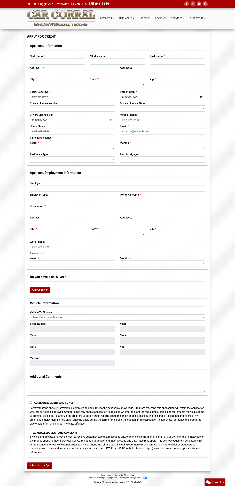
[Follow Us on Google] (205, 3)
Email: (123, 126)
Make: (33, 335)
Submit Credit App (39, 465)
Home (103, 475)
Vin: (122, 346)
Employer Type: (39, 194)
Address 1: (36, 67)
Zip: (152, 79)
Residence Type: (39, 154)
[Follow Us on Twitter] (192, 3)
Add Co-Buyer (40, 289)
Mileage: (35, 358)
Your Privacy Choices (136, 478)
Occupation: (37, 206)
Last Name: (156, 56)
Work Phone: (37, 241)
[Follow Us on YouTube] (199, 3)
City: (32, 79)
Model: (124, 335)
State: (93, 79)
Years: (33, 142)
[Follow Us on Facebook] (186, 3)
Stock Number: (38, 323)
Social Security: (39, 91)
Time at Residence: (41, 137)
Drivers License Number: (44, 103)
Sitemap (122, 478)
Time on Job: (37, 253)
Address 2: (126, 67)
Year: (123, 323)
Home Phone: (38, 126)
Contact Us (119, 475)
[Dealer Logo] (61, 18)
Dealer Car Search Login (96, 478)
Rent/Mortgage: (129, 154)
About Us (110, 475)
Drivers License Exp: (41, 114)
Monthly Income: (130, 194)
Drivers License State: (132, 103)
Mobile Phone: (128, 114)
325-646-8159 (98, 4)
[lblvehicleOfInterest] (117, 317)
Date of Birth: (127, 91)
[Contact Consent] (31, 433)
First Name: (36, 56)
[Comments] (117, 388)
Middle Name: (98, 56)
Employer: (35, 183)
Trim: (33, 346)
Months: (125, 142)
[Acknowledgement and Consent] (31, 403)
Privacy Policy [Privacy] (129, 475)
